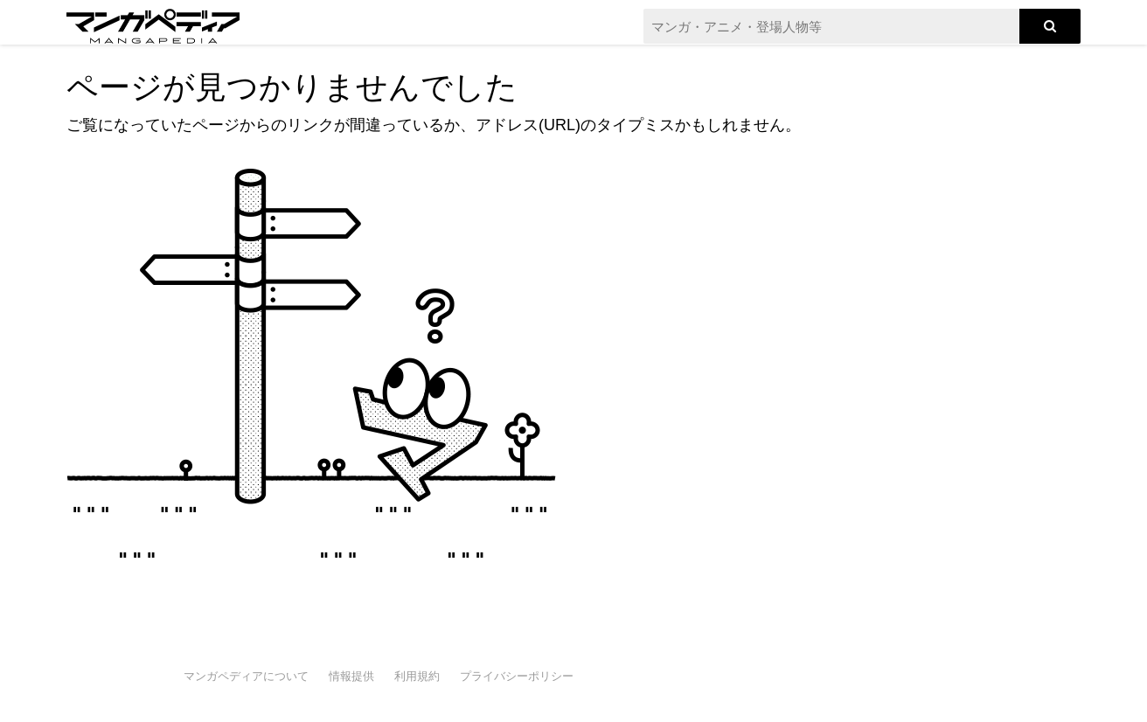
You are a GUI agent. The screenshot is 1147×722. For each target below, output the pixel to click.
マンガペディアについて (246, 676)
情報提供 (351, 676)
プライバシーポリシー (517, 676)
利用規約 (417, 676)
